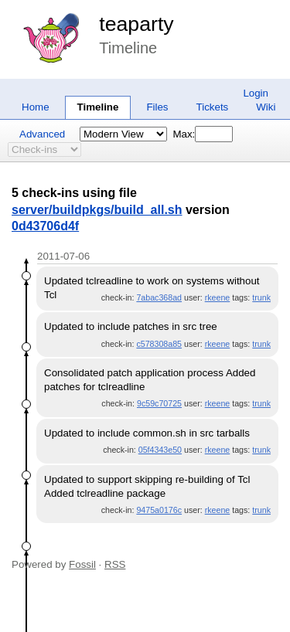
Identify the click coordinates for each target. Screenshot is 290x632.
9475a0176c (159, 510)
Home (35, 107)
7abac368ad (159, 297)
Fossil (82, 564)
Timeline (98, 107)
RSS (114, 564)
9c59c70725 (159, 403)
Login (255, 93)
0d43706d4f (45, 226)
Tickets (212, 107)
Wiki (265, 107)
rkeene (217, 297)
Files (157, 107)
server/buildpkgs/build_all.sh (97, 209)
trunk (261, 297)
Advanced (42, 134)
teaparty (136, 24)
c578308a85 (159, 343)
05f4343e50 (160, 449)
